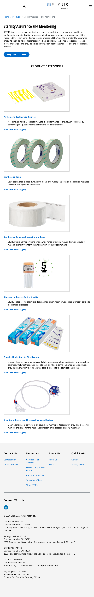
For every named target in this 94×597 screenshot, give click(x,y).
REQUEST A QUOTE (16, 54)
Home (6, 16)
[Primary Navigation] (90, 6)
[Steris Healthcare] (57, 6)
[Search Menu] (24, 6)
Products (16, 16)
